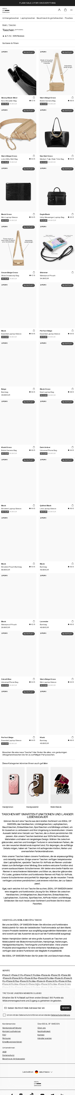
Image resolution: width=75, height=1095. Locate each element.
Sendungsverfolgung (11, 1028)
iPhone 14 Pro (52, 981)
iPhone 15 (59, 978)
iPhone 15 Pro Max (28, 981)
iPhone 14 (41, 981)
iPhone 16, (7, 978)
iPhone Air (45, 975)
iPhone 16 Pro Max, (46, 978)
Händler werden (45, 1038)
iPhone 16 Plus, (31, 978)
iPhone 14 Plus (65, 981)
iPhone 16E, (66, 975)
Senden (66, 1008)
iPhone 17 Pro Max (32, 975)
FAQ (4, 1035)
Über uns (42, 1028)
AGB (4, 1052)
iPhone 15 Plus (12, 981)
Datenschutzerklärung (60, 1015)
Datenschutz (8, 1055)
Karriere (41, 1035)
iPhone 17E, (56, 975)
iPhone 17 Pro (17, 975)
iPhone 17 (6, 975)
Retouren (6, 1038)
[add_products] (34, 97)
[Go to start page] (5, 10)
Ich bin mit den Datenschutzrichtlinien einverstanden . (38, 1015)
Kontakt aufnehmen (11, 1031)
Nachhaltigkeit (44, 1031)
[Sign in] (59, 10)
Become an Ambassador (13, 1059)
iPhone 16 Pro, (18, 978)
